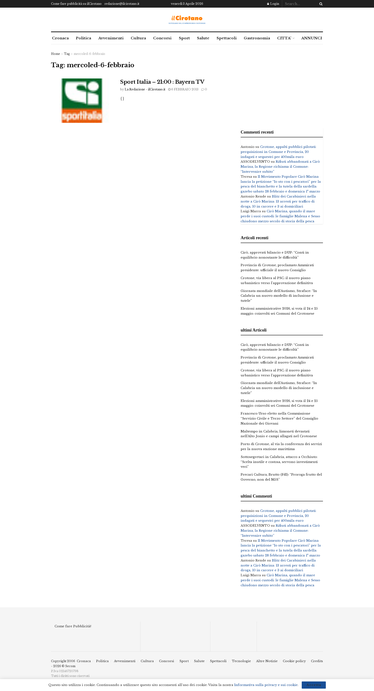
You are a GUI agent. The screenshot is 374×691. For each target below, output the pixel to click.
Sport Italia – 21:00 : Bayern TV (162, 82)
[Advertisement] (282, 85)
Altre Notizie (267, 661)
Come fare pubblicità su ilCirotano (76, 3)
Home (55, 54)
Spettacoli (227, 38)
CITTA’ (284, 38)
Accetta (313, 685)
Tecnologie (241, 661)
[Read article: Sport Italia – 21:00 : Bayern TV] (82, 100)
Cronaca (60, 38)
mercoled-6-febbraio (89, 54)
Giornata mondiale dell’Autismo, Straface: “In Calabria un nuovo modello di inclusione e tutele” (279, 296)
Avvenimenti (111, 38)
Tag (67, 54)
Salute (203, 38)
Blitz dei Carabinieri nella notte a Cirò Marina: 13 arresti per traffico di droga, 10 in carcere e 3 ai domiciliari (278, 201)
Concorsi (162, 38)
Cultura (138, 38)
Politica (83, 38)
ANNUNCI (311, 38)
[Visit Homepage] (187, 19)
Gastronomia (257, 38)
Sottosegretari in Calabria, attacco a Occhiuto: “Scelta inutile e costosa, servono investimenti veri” (279, 462)
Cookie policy (294, 661)
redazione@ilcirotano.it (121, 3)
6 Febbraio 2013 (183, 89)
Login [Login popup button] (273, 3)
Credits (317, 661)
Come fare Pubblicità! (73, 626)
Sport (184, 38)
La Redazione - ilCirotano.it (145, 89)
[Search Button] (320, 4)
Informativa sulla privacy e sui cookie (266, 685)
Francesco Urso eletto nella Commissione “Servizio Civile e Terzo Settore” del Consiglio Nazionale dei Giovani (279, 418)
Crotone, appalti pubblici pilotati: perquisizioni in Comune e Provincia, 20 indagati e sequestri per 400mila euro (278, 152)
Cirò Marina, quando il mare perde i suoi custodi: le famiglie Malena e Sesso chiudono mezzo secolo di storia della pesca (280, 216)
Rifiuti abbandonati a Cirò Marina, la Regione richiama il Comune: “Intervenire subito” (280, 167)
